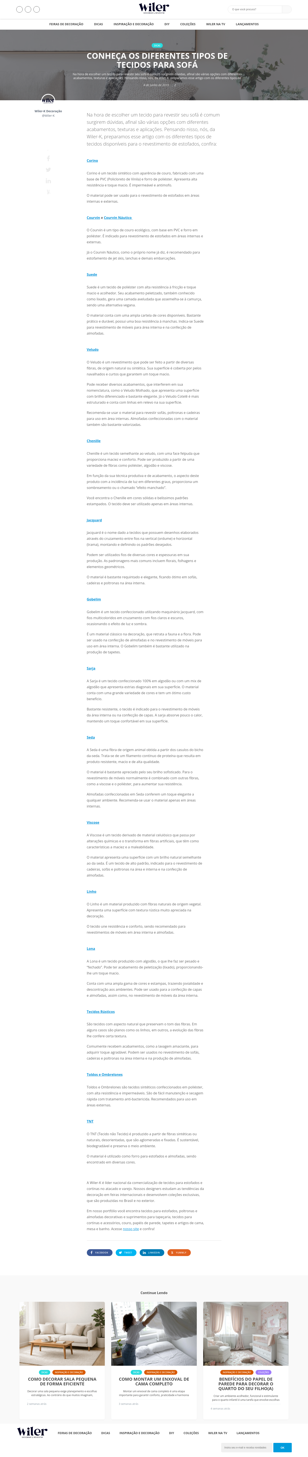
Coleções (187, 24)
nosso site (131, 1229)
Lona (91, 948)
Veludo (93, 349)
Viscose (93, 822)
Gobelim (94, 599)
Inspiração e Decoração (134, 24)
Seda (91, 737)
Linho (91, 891)
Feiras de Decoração (66, 24)
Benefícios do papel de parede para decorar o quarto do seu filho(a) (245, 1384)
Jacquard (94, 520)
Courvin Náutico (118, 217)
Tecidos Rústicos (101, 1011)
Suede (92, 274)
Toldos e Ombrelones (105, 1074)
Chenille (94, 440)
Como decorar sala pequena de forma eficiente (62, 1381)
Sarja (91, 668)
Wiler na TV (215, 24)
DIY (167, 24)
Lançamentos (247, 24)
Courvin (93, 217)
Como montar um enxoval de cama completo (154, 1381)
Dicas (98, 24)
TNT (90, 1121)
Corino (92, 160)
